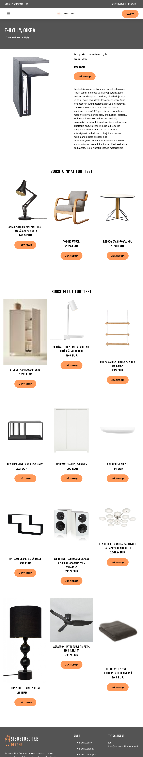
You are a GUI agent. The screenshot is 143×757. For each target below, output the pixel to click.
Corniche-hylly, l (117, 464)
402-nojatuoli (71, 241)
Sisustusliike (86, 742)
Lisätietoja (84, 76)
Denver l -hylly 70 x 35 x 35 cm (25, 464)
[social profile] (27, 4)
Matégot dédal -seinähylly (25, 558)
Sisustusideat (86, 748)
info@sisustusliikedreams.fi (123, 3)
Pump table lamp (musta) (25, 688)
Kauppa (130, 13)
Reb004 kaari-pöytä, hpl (117, 241)
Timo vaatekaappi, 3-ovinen (71, 464)
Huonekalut (14, 37)
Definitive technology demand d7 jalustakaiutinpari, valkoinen (71, 562)
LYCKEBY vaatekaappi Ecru (25, 369)
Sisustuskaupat (87, 754)
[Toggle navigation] (8, 13)
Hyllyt (27, 37)
